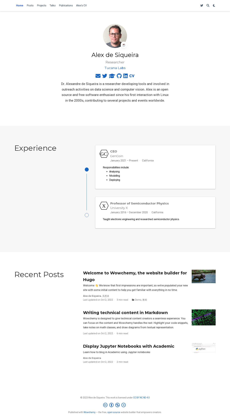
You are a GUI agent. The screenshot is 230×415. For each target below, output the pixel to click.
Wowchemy (90, 413)
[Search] (208, 6)
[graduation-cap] (112, 77)
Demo (138, 300)
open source (113, 413)
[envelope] (98, 77)
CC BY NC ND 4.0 (141, 398)
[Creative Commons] (115, 406)
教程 (144, 300)
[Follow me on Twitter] (201, 6)
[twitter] (104, 77)
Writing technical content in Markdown (125, 313)
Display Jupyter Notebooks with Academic (128, 347)
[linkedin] (125, 77)
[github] (119, 77)
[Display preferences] (214, 6)
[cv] (131, 77)
